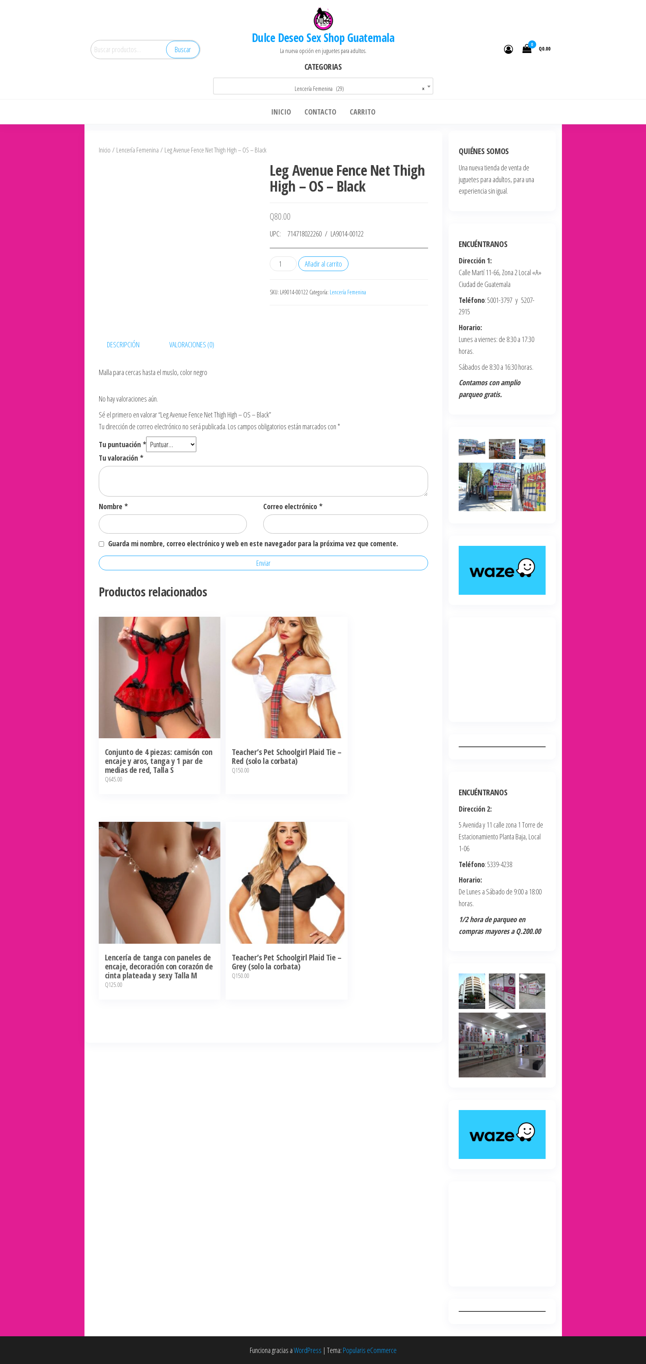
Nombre (113, 572)
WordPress (308, 1350)
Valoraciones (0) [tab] (191, 410)
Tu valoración (121, 523)
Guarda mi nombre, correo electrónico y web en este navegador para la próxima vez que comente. (253, 609)
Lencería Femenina (137, 149)
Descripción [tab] (123, 410)
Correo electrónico (292, 572)
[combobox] (323, 86)
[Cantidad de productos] (283, 263)
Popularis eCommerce (370, 1350)
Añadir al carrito (323, 264)
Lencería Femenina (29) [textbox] (359, 89)
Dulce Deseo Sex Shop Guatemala (323, 37)
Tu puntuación (122, 509)
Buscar (183, 49)
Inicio (105, 149)
